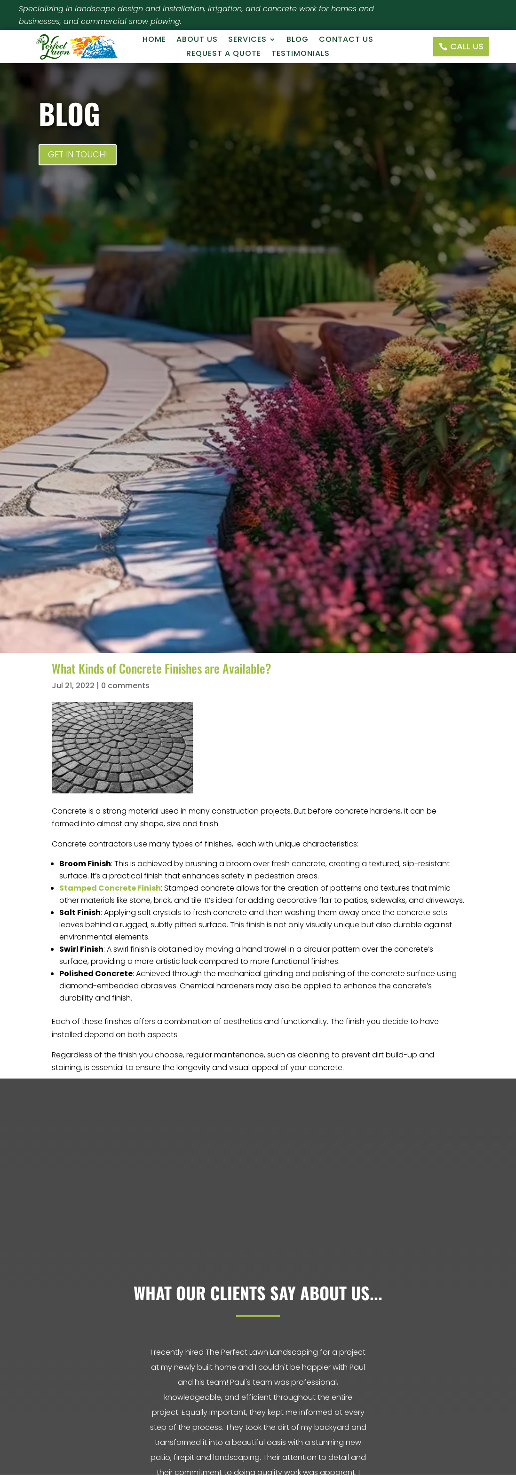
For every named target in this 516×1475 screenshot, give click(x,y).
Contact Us (346, 40)
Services (247, 40)
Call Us (467, 46)
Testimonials (300, 54)
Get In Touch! (77, 154)
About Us (197, 40)
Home (154, 40)
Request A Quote (223, 54)
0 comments (125, 685)
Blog (297, 40)
